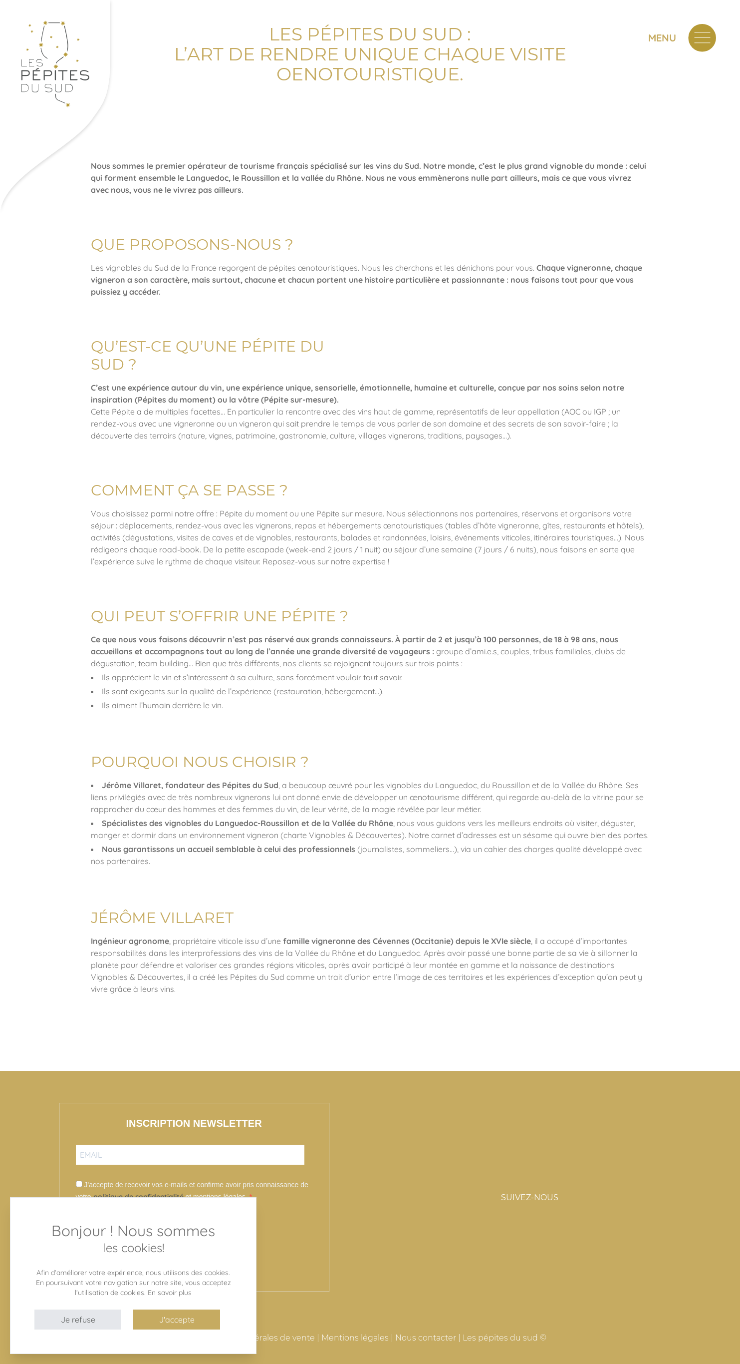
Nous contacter (425, 1338)
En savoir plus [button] (170, 1292)
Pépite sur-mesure (299, 400)
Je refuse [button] (78, 1320)
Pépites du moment (175, 400)
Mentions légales (355, 1338)
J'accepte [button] (177, 1320)
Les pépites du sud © (504, 1338)
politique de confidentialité (138, 1196)
